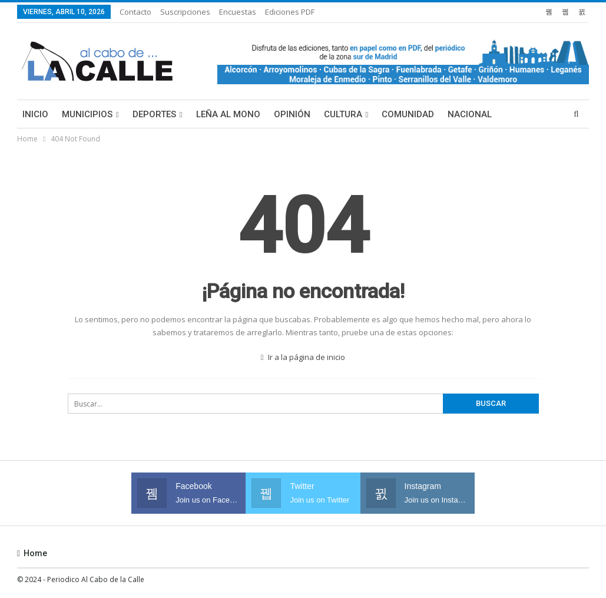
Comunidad (408, 114)
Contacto (135, 11)
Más (514, 114)
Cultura (343, 114)
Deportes (154, 114)
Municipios (87, 114)
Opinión (292, 114)
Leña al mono (228, 114)
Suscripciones (185, 11)
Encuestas (237, 11)
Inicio (35, 114)
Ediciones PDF (289, 11)
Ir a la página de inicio (303, 357)
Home (32, 553)
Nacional (470, 114)
